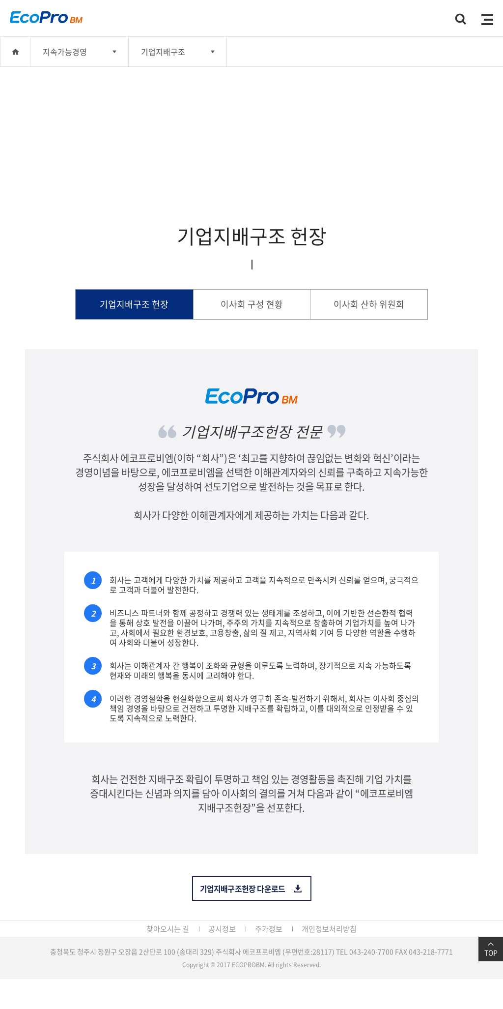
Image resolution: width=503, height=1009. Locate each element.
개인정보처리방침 (329, 928)
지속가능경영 (65, 52)
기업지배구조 (163, 52)
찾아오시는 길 (167, 928)
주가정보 (268, 928)
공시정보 (222, 928)
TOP (490, 949)
